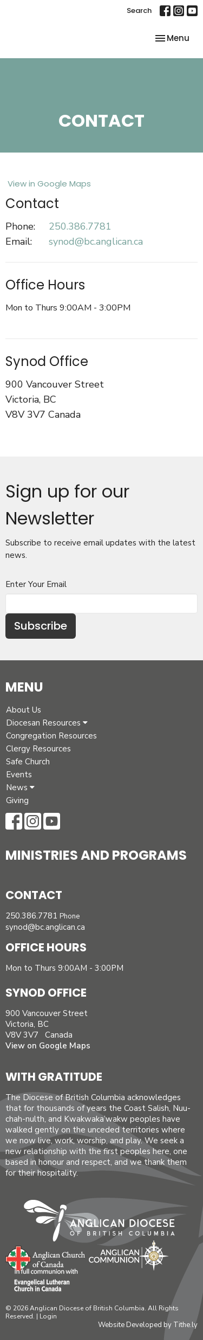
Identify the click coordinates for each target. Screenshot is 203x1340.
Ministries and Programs (96, 855)
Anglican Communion (128, 1255)
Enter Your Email (36, 584)
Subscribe (40, 625)
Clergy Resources (38, 748)
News (20, 787)
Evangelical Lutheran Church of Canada (41, 1280)
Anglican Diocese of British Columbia (105, 1222)
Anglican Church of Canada (45, 1257)
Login (48, 1316)
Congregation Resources (51, 735)
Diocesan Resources (47, 722)
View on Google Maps (47, 1045)
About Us (23, 709)
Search (139, 10)
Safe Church (28, 761)
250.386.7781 (80, 226)
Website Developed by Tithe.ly (148, 1325)
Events (19, 774)
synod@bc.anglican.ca (96, 241)
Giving (17, 800)
